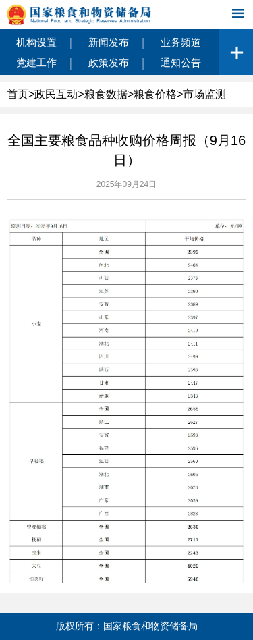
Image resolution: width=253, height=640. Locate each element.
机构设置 (36, 42)
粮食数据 (106, 94)
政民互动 (56, 94)
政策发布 (108, 62)
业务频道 (181, 42)
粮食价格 (155, 94)
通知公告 (181, 62)
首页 (17, 94)
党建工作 (36, 62)
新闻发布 (108, 42)
